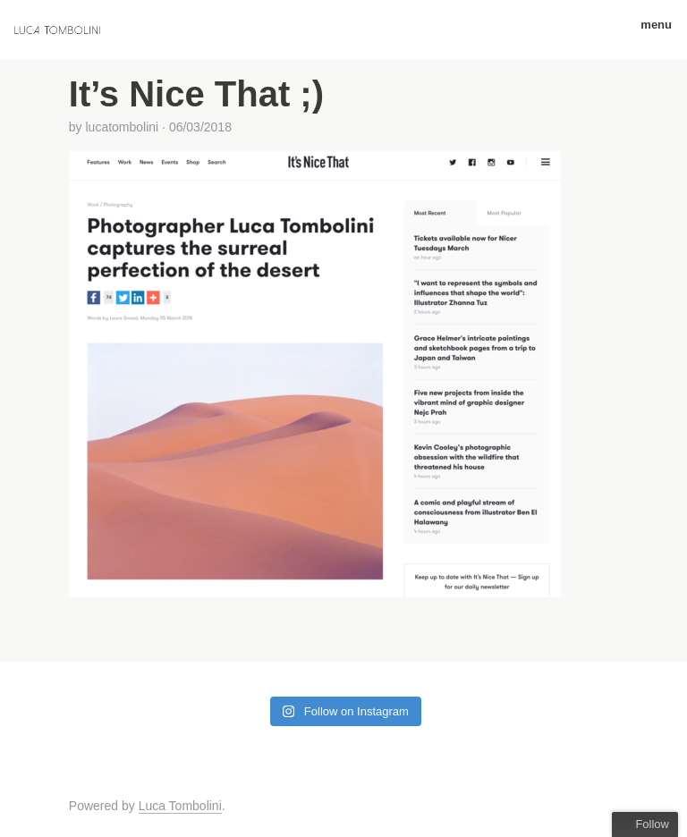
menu (650, 24)
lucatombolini (121, 127)
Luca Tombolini (180, 806)
